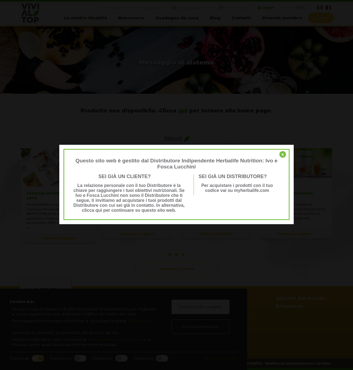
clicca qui (92, 210)
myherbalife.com (251, 190)
